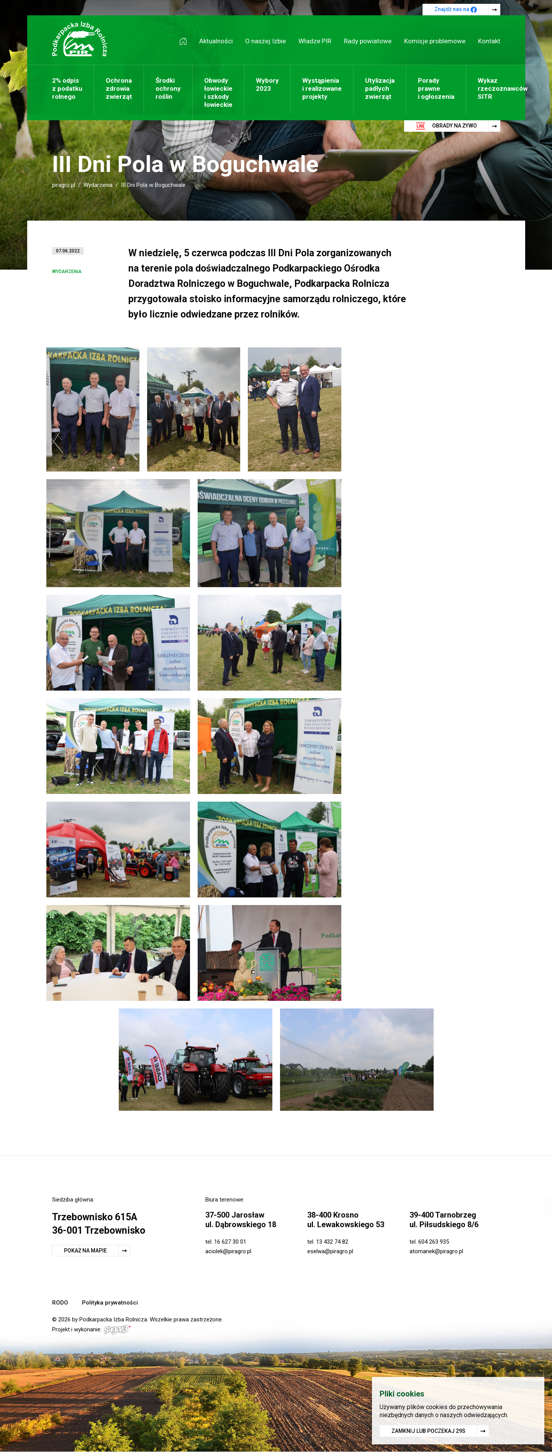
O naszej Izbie (265, 41)
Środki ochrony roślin (168, 88)
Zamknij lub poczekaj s (428, 1431)
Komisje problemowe (434, 41)
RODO (60, 1302)
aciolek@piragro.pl (228, 1251)
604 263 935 (433, 1241)
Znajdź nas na (455, 9)
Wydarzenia (98, 185)
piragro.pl (63, 185)
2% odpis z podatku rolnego (67, 88)
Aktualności (216, 41)
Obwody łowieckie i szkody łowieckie (218, 92)
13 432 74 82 (332, 1241)
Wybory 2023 (267, 84)
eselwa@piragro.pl (330, 1251)
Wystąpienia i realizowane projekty (322, 88)
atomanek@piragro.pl (436, 1251)
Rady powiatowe (367, 41)
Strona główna (186, 41)
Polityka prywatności (110, 1302)
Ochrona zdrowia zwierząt (119, 88)
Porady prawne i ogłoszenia (436, 88)
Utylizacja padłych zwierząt (380, 88)
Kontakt (489, 41)
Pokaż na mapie (85, 1250)
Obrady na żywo (446, 126)
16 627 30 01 (230, 1241)
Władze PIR (314, 41)
